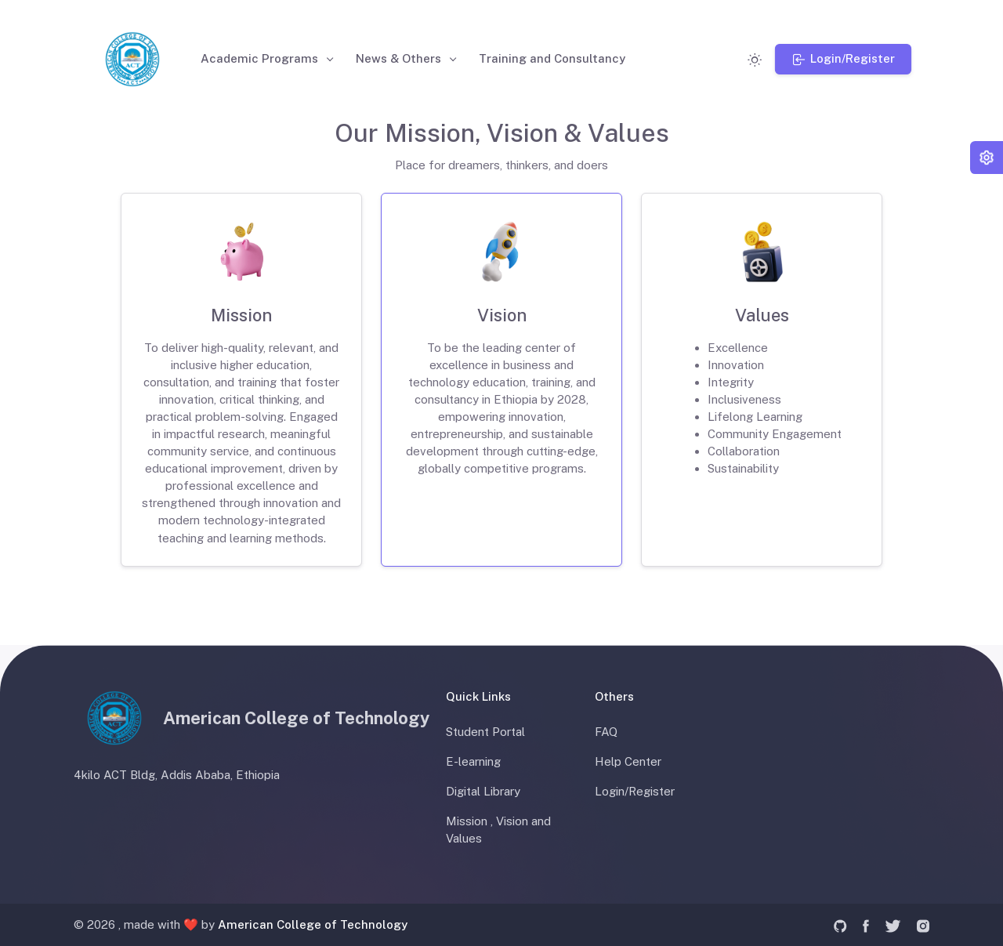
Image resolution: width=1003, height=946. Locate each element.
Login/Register (635, 791)
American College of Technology (312, 924)
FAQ (606, 731)
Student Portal (485, 731)
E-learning (473, 761)
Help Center (628, 761)
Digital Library (483, 791)
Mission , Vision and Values (498, 829)
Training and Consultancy (554, 58)
